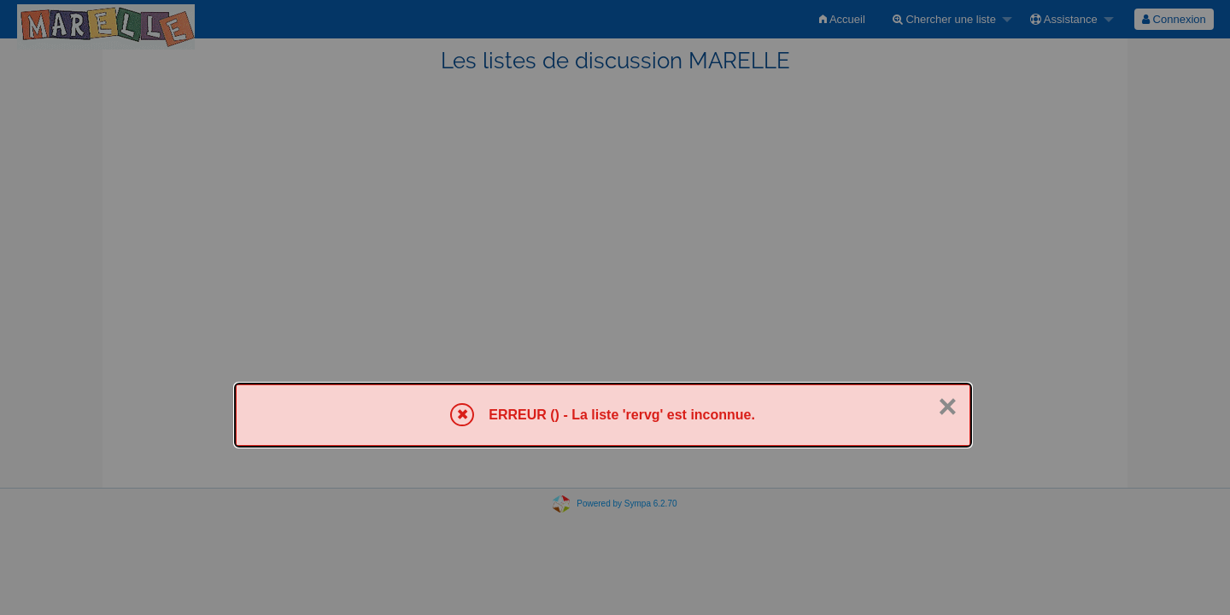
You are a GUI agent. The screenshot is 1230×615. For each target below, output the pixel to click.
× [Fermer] (947, 406)
